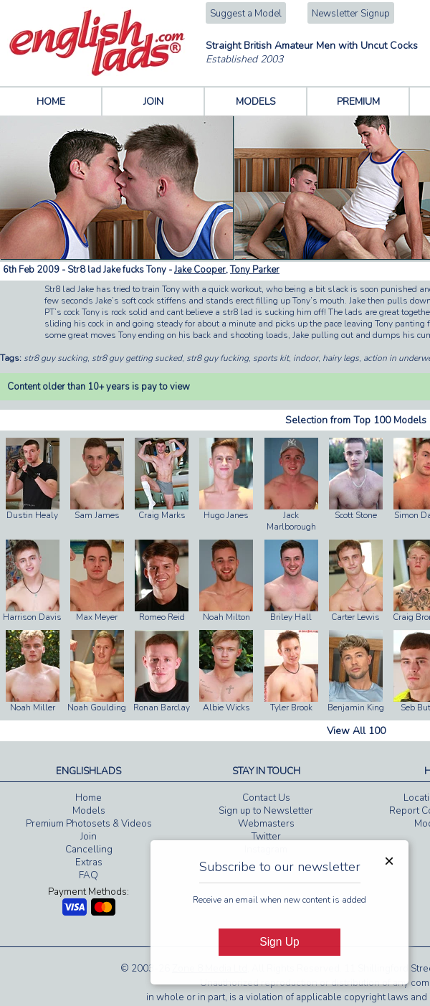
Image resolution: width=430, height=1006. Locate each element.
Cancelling (89, 849)
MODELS (256, 101)
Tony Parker (255, 269)
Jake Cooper (200, 269)
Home (88, 797)
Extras (88, 862)
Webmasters (266, 823)
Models (88, 810)
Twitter (266, 836)
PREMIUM (358, 101)
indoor (305, 358)
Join (88, 836)
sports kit (271, 358)
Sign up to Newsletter (266, 810)
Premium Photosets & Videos (89, 823)
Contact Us (266, 797)
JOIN (153, 101)
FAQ (88, 875)
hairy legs (340, 358)
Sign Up (279, 942)
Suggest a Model (246, 13)
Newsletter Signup (351, 13)
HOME (51, 101)
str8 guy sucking (55, 358)
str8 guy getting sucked (137, 358)
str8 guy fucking (217, 358)
